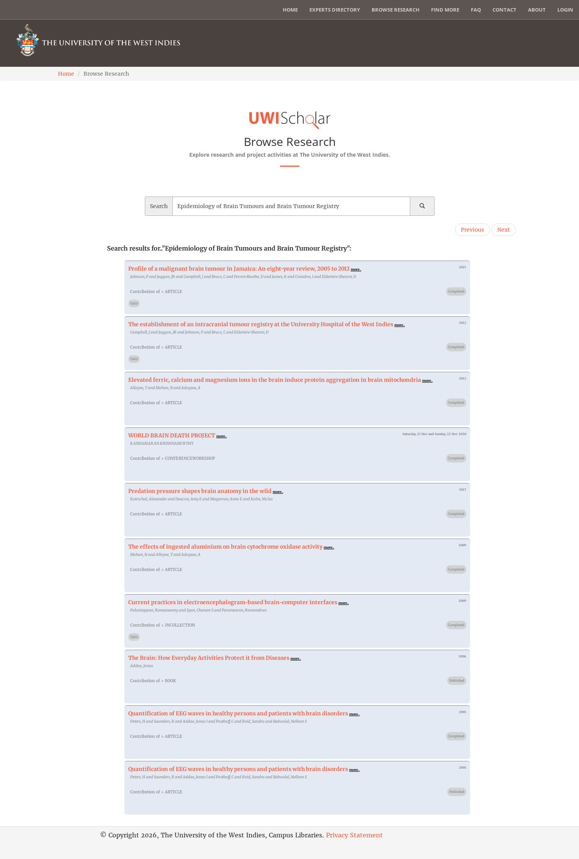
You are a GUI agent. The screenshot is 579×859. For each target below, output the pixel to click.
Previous (472, 229)
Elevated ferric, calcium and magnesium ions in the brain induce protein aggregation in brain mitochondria (274, 379)
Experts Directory (334, 9)
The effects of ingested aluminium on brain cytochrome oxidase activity (225, 546)
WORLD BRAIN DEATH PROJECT (171, 435)
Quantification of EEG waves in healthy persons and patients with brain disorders (238, 713)
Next (503, 229)
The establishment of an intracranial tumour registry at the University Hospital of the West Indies (260, 324)
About (537, 9)
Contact (504, 9)
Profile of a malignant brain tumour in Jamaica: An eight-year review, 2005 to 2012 (239, 268)
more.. (356, 269)
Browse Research (395, 9)
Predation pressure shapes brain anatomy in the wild (200, 491)
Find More (445, 9)
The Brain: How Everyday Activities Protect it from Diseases (208, 657)
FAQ (476, 9)
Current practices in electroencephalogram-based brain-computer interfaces (232, 602)
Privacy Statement (354, 835)
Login (565, 9)
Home (290, 9)
